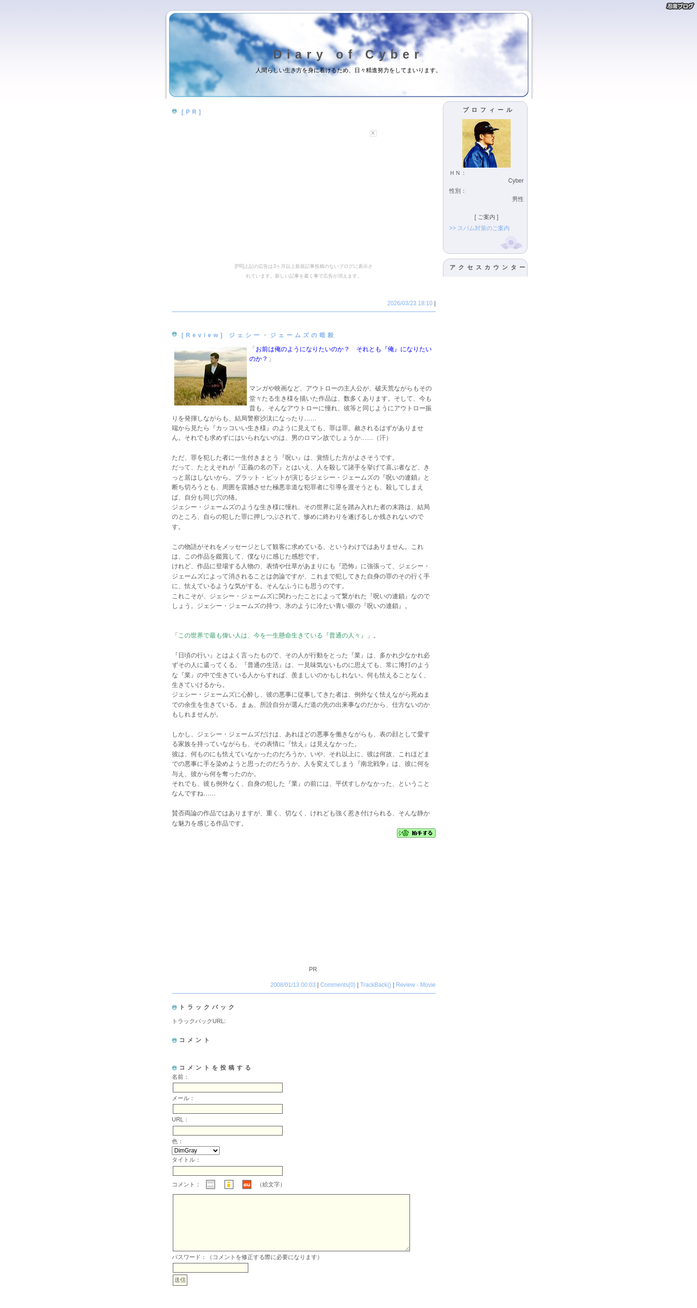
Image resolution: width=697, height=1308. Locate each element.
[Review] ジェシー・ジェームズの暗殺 (259, 335)
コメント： (186, 1184)
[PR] (192, 112)
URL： (180, 1119)
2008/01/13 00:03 (293, 984)
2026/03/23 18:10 (410, 303)
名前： (180, 1077)
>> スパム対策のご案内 (479, 228)
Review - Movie (416, 984)
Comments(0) (338, 984)
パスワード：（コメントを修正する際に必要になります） (247, 1268)
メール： (183, 1098)
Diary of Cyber (348, 54)
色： (177, 1141)
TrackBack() (375, 984)
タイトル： (186, 1159)
